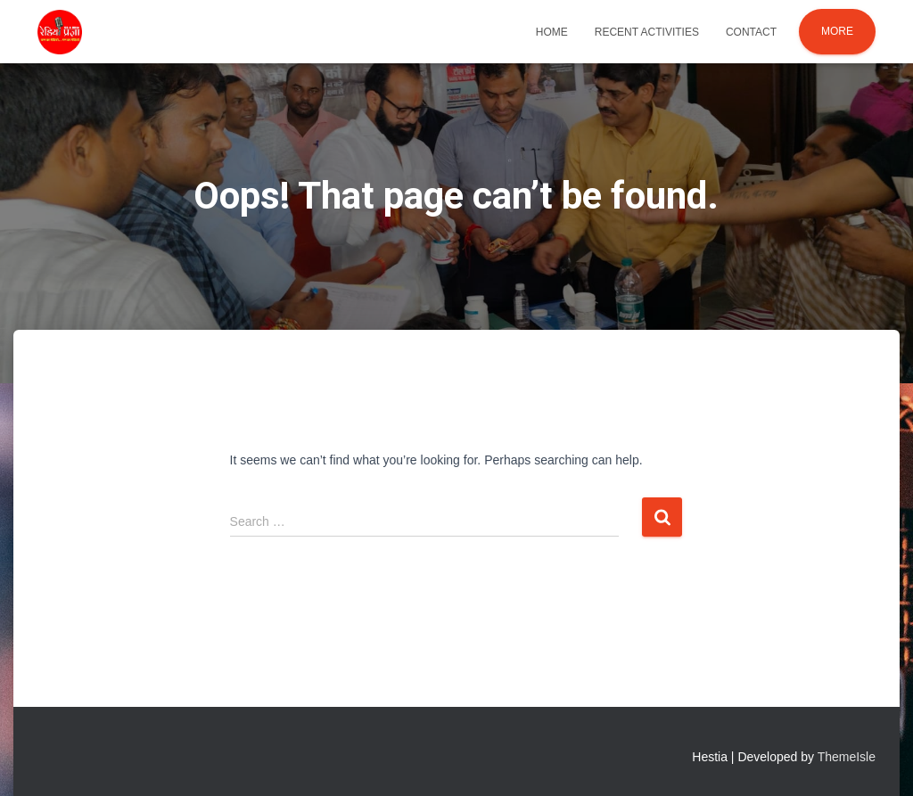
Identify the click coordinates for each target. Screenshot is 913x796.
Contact (751, 32)
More (837, 31)
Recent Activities (647, 32)
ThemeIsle (847, 757)
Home (552, 32)
